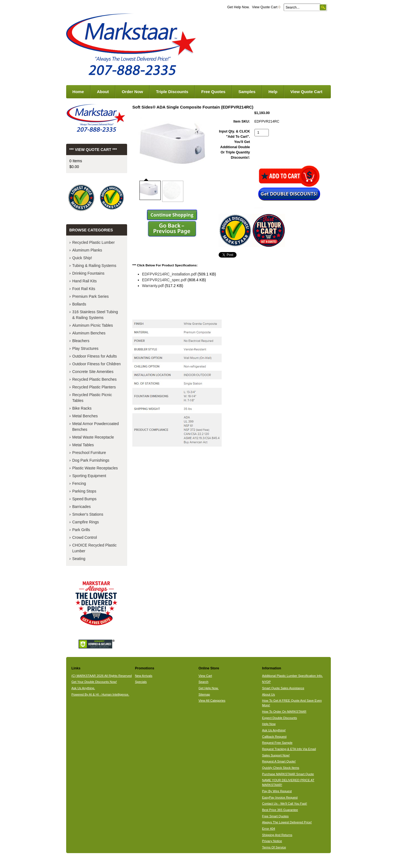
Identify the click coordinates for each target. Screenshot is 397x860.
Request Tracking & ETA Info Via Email (289, 749)
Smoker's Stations (87, 514)
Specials (141, 681)
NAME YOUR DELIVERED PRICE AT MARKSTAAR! (288, 782)
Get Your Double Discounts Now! (94, 681)
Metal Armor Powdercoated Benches (95, 426)
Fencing (79, 483)
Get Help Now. (238, 7)
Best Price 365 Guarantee (280, 810)
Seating (78, 558)
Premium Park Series (90, 296)
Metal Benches (85, 416)
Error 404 (268, 828)
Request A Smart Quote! (279, 761)
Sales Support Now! (276, 755)
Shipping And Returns (277, 835)
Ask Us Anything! (274, 730)
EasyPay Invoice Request (280, 797)
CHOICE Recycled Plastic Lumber (94, 548)
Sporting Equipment (89, 476)
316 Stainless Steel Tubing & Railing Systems (95, 315)
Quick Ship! (82, 258)
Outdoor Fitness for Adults (94, 356)
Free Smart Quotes (275, 816)
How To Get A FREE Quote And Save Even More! (292, 703)
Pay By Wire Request (277, 791)
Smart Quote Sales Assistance (283, 688)
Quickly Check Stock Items (280, 767)
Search (203, 681)
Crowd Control (84, 537)
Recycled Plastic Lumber (93, 242)
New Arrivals (143, 675)
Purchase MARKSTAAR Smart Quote (288, 774)
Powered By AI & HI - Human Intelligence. (100, 694)
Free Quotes (213, 91)
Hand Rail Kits (84, 281)
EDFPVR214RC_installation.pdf (169, 274)
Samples (247, 91)
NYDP (266, 681)
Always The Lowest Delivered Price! (287, 822)
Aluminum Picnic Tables (92, 325)
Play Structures (85, 348)
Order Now (132, 91)
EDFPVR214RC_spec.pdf (164, 280)
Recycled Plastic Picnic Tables (92, 398)
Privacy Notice (272, 841)
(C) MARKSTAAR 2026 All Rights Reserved (101, 675)
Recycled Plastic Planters (94, 387)
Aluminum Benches (89, 333)
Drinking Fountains (88, 273)
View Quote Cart (266, 7)
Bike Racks (82, 408)
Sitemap (204, 694)
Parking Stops (84, 491)
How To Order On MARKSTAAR (284, 711)
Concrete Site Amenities (92, 371)
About (103, 91)
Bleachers (80, 341)
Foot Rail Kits (83, 288)
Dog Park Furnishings (90, 460)
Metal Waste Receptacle (93, 437)
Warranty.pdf (153, 285)
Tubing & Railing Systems (94, 265)
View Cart (205, 675)
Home (78, 91)
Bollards (79, 304)
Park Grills (81, 530)
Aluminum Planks (87, 250)
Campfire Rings (85, 522)
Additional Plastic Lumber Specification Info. (292, 675)
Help (273, 91)
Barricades (81, 506)
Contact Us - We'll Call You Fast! (284, 803)
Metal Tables (83, 445)
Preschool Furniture (89, 452)
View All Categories (211, 700)
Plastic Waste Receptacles (95, 468)
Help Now (269, 724)
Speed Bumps (84, 499)
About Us (268, 694)
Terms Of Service (274, 847)
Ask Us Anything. (83, 688)
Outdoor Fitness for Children (96, 364)
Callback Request (274, 736)
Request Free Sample (277, 742)
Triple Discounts (172, 91)
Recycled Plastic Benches (94, 379)
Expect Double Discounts (279, 718)
